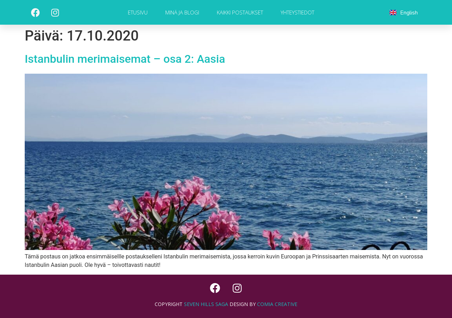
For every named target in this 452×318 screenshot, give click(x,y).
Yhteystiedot (297, 12)
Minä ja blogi (182, 12)
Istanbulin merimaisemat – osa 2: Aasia (125, 59)
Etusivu (138, 12)
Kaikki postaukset (240, 12)
